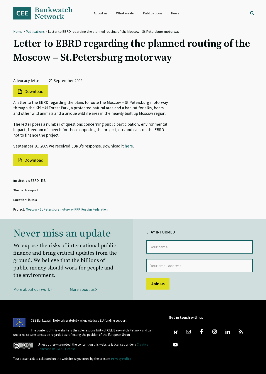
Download (30, 91)
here (129, 146)
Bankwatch (46, 13)
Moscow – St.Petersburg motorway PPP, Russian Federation (67, 209)
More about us (83, 289)
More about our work (32, 289)
